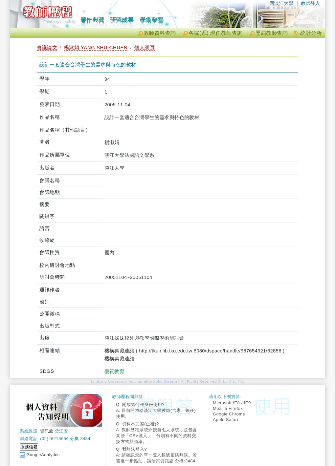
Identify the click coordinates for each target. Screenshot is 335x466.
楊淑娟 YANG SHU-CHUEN (96, 47)
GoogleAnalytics (42, 454)
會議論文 (47, 47)
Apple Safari (225, 419)
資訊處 (47, 431)
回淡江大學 (282, 3)
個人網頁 (144, 47)
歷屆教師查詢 (271, 33)
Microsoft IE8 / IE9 (232, 402)
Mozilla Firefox (228, 408)
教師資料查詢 (160, 33)
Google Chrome (229, 414)
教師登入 (310, 3)
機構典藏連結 (119, 358)
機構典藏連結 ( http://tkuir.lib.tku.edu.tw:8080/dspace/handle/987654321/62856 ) (194, 350)
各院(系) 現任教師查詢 (216, 33)
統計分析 (311, 33)
